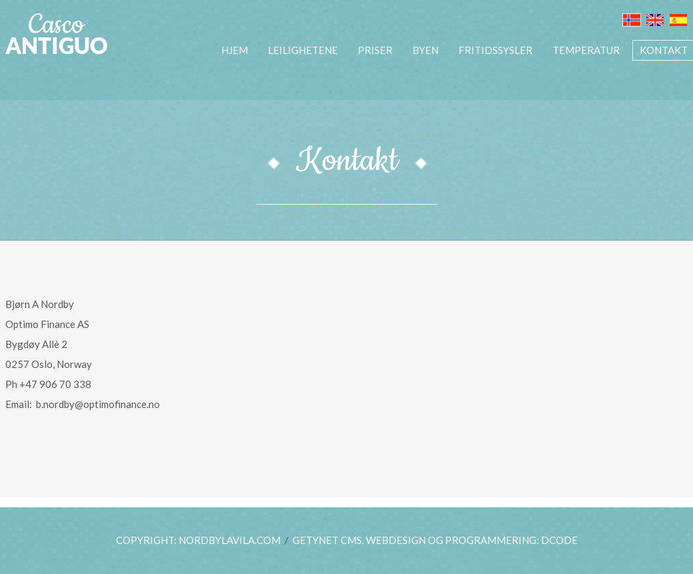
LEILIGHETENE (303, 50)
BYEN (425, 50)
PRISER (375, 50)
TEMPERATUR (586, 50)
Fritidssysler (495, 50)
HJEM (234, 50)
